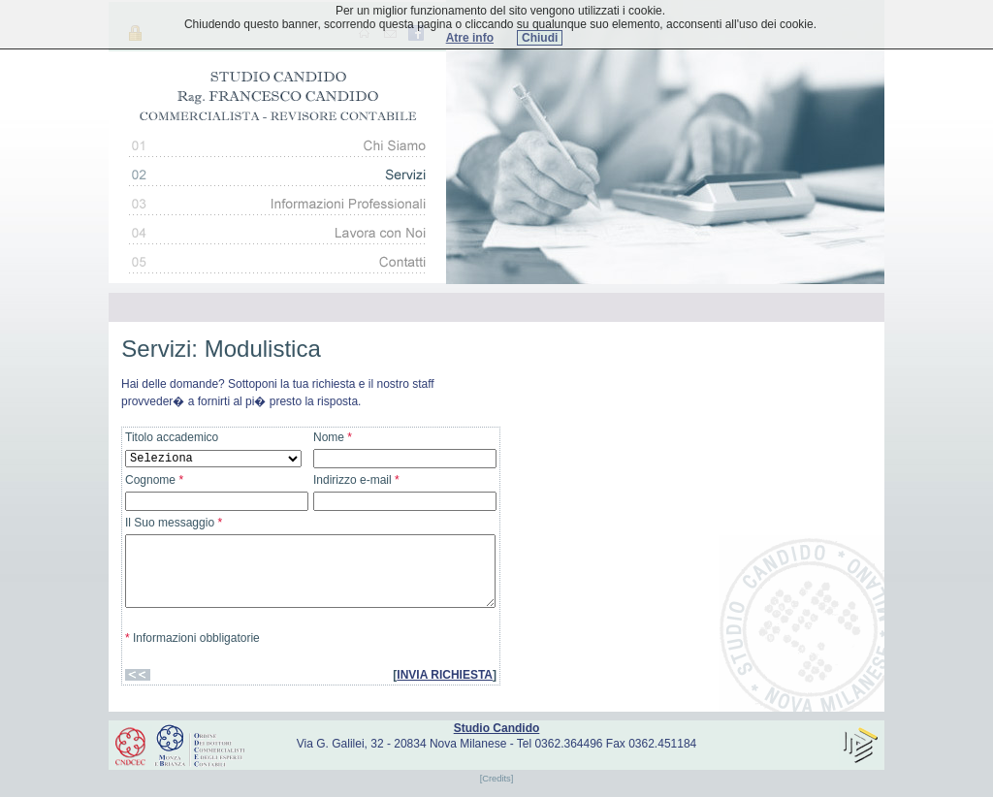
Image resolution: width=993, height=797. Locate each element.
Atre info (470, 38)
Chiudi (540, 38)
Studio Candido (497, 728)
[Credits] (497, 778)
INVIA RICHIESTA (445, 675)
